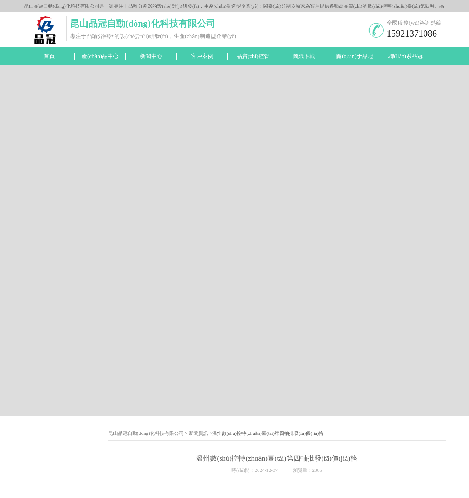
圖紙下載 (304, 56)
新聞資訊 (198, 433)
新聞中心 (151, 56)
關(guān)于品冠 (354, 56)
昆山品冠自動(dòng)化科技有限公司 (146, 433)
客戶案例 (202, 56)
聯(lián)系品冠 (405, 56)
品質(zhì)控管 (253, 56)
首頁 (49, 56)
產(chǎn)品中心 (100, 56)
